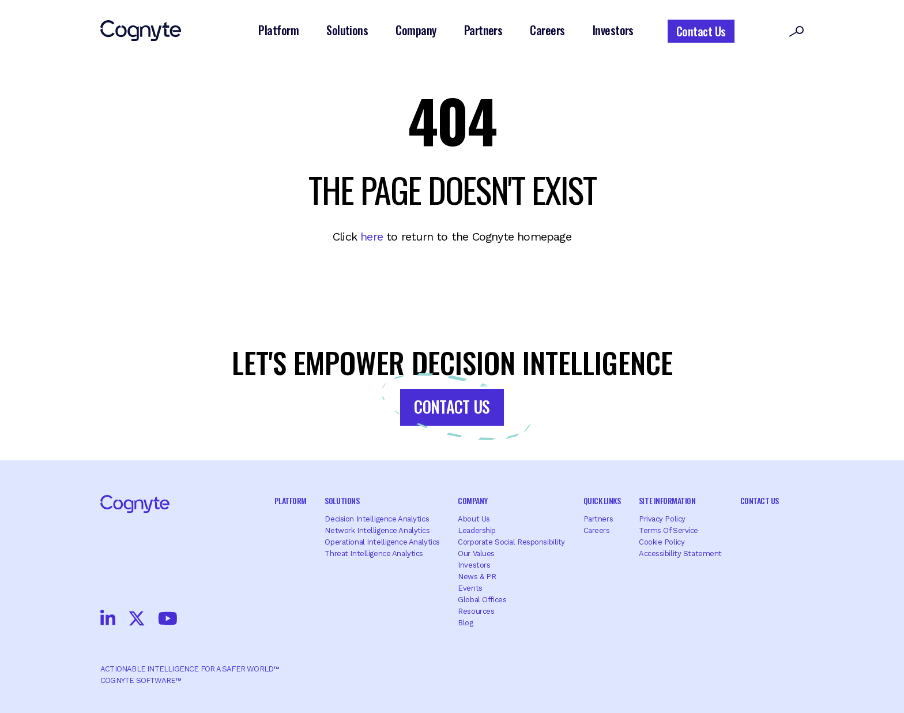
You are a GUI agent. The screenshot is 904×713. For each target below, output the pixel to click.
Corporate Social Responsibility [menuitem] (511, 542)
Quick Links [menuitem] (602, 500)
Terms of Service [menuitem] (668, 530)
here (371, 236)
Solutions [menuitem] (342, 500)
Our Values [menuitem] (476, 553)
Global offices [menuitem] (482, 599)
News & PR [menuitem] (477, 576)
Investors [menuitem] (474, 565)
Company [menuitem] (472, 500)
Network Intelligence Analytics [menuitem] (377, 530)
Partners (483, 30)
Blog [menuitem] (465, 622)
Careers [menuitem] (596, 530)
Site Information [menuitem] (667, 500)
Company (416, 30)
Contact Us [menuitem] (759, 500)
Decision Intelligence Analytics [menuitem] (377, 519)
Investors (613, 30)
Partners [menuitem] (598, 519)
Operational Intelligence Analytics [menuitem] (382, 542)
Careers (547, 30)
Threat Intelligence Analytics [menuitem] (374, 553)
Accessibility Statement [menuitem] (680, 553)
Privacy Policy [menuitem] (662, 519)
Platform (278, 30)
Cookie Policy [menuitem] (661, 542)
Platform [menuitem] (290, 500)
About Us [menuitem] (474, 519)
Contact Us (701, 31)
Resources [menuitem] (476, 611)
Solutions (347, 30)
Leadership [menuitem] (477, 530)
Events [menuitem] (470, 588)
